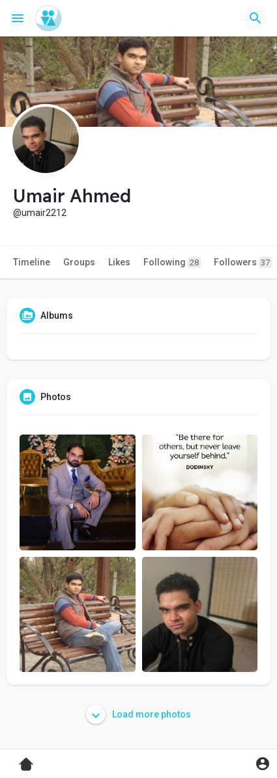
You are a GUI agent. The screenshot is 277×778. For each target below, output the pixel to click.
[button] (255, 18)
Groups (79, 262)
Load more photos (138, 714)
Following (172, 262)
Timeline (31, 262)
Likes (119, 262)
